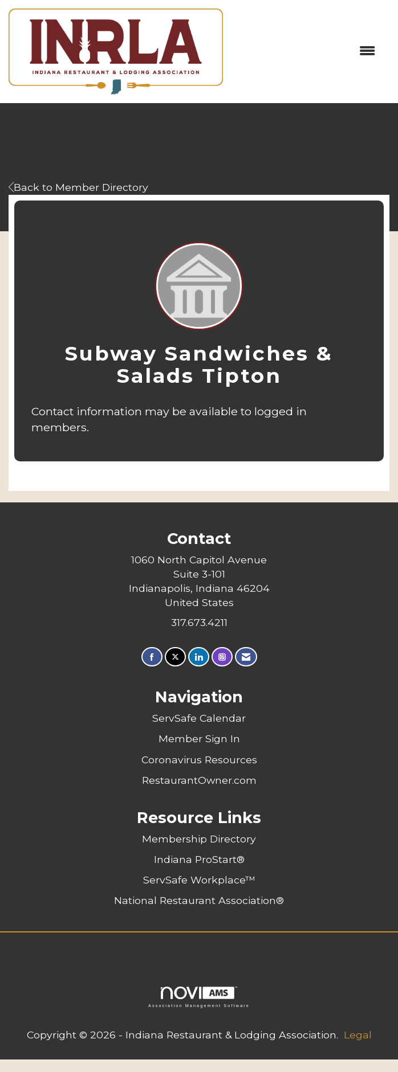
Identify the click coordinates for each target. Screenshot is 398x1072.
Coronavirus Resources (199, 760)
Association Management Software (199, 997)
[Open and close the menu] (305, 51)
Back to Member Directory (78, 187)
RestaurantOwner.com (199, 780)
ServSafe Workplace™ (199, 880)
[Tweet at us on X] (175, 657)
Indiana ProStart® (199, 859)
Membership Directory (199, 839)
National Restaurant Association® (199, 900)
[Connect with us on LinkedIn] (198, 657)
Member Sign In (199, 738)
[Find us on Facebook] (152, 657)
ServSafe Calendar (199, 718)
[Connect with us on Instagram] (222, 657)
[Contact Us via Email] (246, 657)
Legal (358, 1035)
